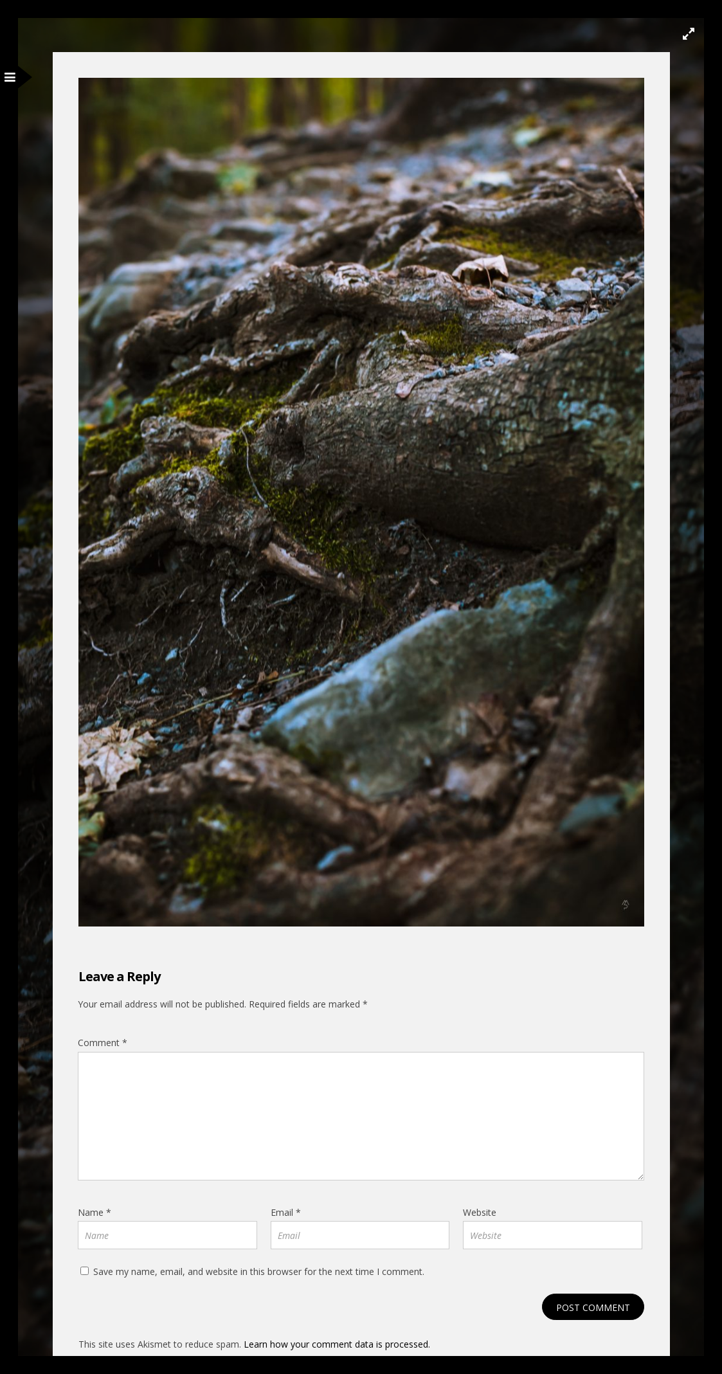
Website (479, 1212)
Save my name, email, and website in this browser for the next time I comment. (258, 1271)
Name (94, 1212)
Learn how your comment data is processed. (337, 1344)
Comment (102, 1042)
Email (286, 1212)
